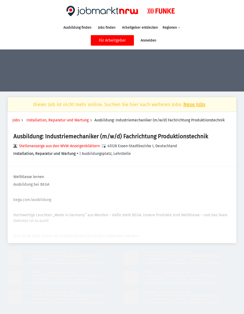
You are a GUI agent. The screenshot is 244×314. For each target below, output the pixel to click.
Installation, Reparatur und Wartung (57, 120)
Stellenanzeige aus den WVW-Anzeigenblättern (59, 146)
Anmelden (148, 40)
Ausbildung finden (77, 28)
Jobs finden (106, 28)
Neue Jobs (194, 104)
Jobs (16, 120)
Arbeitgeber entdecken (140, 28)
